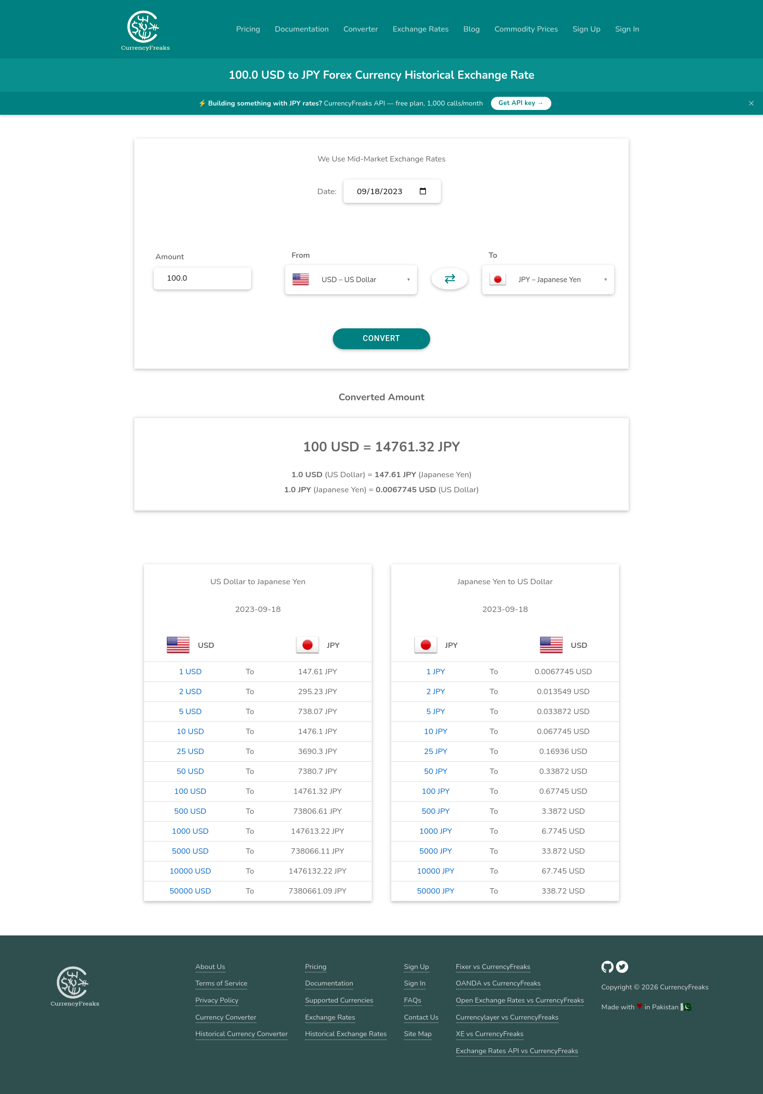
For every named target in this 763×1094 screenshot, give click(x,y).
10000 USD (190, 871)
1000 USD (190, 831)
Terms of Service (222, 983)
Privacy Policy (217, 1000)
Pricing (248, 29)
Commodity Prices (526, 29)
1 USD (190, 671)
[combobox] (351, 279)
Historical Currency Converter (242, 1034)
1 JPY (435, 671)
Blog (471, 29)
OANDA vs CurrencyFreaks (498, 983)
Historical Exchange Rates (346, 1034)
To (493, 255)
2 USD (190, 691)
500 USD (190, 811)
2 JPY (435, 691)
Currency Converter (226, 1017)
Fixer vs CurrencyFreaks (493, 966)
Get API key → (521, 103)
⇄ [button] (449, 278)
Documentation (302, 29)
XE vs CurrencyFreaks (490, 1034)
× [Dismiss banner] (751, 103)
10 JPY (435, 731)
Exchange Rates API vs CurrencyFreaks (517, 1051)
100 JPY (435, 791)
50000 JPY (435, 891)
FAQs (412, 1000)
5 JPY (435, 711)
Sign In (627, 29)
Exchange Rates (421, 29)
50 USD (190, 771)
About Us (210, 966)
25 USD (190, 751)
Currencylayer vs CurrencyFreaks (507, 1017)
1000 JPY (435, 831)
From (300, 255)
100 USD (190, 791)
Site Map (418, 1034)
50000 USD (190, 891)
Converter (361, 29)
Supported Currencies (339, 1000)
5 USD (190, 711)
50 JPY (435, 771)
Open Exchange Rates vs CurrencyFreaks (520, 1000)
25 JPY (435, 751)
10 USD (190, 731)
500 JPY (435, 811)
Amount (169, 256)
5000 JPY (435, 851)
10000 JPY (435, 871)
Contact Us (421, 1017)
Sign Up (587, 29)
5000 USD (190, 851)
